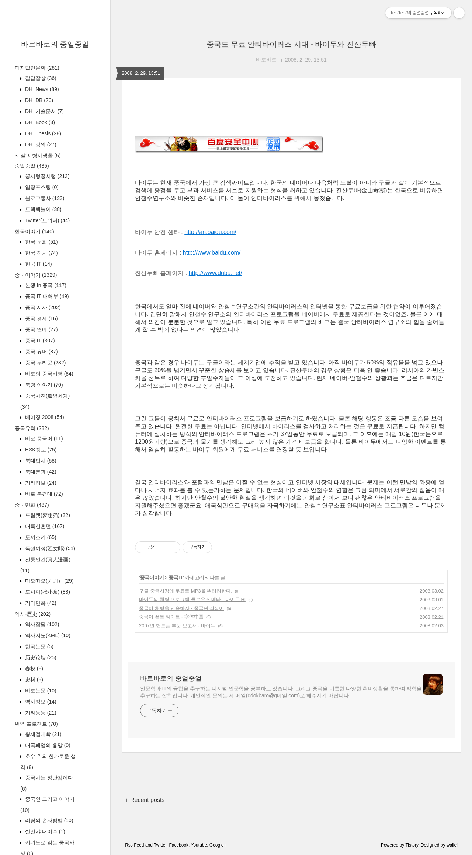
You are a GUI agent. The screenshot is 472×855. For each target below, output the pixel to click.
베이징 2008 (44, 417)
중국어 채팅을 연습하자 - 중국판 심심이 (181, 608)
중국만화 (32, 505)
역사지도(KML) (47, 635)
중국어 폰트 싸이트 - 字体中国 (171, 617)
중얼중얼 (32, 166)
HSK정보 (40, 450)
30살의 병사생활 (37, 155)
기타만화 (40, 603)
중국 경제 (41, 318)
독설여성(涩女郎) (49, 548)
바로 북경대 (43, 494)
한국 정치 (41, 253)
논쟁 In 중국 (45, 285)
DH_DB (38, 100)
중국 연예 (41, 329)
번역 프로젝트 (36, 724)
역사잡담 (41, 624)
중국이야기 (36, 275)
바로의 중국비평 (48, 374)
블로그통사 (44, 198)
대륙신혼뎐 (44, 526)
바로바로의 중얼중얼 (55, 44)
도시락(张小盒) (47, 592)
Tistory (411, 845)
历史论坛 (40, 657)
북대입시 (40, 461)
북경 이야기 (43, 385)
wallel (452, 845)
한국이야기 (34, 231)
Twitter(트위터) (47, 220)
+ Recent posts (144, 800)
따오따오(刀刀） (48, 581)
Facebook (178, 845)
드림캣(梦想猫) (47, 515)
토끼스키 (40, 537)
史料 (33, 680)
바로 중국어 (43, 439)
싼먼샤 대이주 (44, 831)
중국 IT (39, 340)
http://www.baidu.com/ (212, 252)
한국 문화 (41, 242)
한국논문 (38, 646)
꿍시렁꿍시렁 (46, 176)
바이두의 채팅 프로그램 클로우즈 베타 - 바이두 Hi (192, 599)
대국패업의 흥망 (47, 745)
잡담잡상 (40, 78)
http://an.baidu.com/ (210, 232)
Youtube (199, 845)
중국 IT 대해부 (46, 296)
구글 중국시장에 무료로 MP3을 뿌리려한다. (185, 591)
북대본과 (40, 472)
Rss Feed (134, 845)
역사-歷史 (33, 614)
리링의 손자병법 (48, 820)
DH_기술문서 (44, 111)
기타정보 (40, 483)
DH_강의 (40, 144)
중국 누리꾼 (45, 363)
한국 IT (38, 264)
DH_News (41, 89)
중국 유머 (41, 352)
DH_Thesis (42, 133)
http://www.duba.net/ (215, 273)
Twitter (160, 845)
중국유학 (32, 428)
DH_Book (39, 122)
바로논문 (40, 691)
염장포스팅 (41, 187)
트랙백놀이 (43, 209)
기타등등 (40, 713)
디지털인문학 (37, 68)
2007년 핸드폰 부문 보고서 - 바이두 (177, 625)
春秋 (33, 668)
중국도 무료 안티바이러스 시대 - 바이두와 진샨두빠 (291, 44)
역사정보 (40, 702)
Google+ (217, 845)
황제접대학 (43, 734)
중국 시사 (42, 307)
